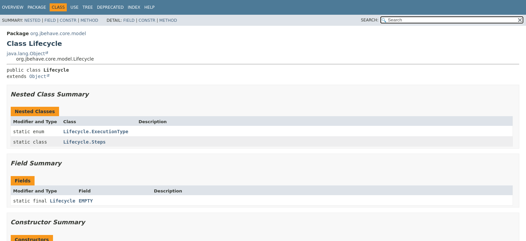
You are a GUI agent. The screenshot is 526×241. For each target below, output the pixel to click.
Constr (68, 20)
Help (149, 7)
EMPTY (85, 201)
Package (37, 7)
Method (89, 20)
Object (37, 76)
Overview (12, 7)
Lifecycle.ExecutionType (95, 131)
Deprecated (110, 7)
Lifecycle (62, 201)
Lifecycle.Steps (84, 142)
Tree (88, 7)
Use (74, 7)
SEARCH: (370, 20)
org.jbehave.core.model (58, 33)
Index (134, 7)
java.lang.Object (26, 53)
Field (50, 20)
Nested (32, 20)
